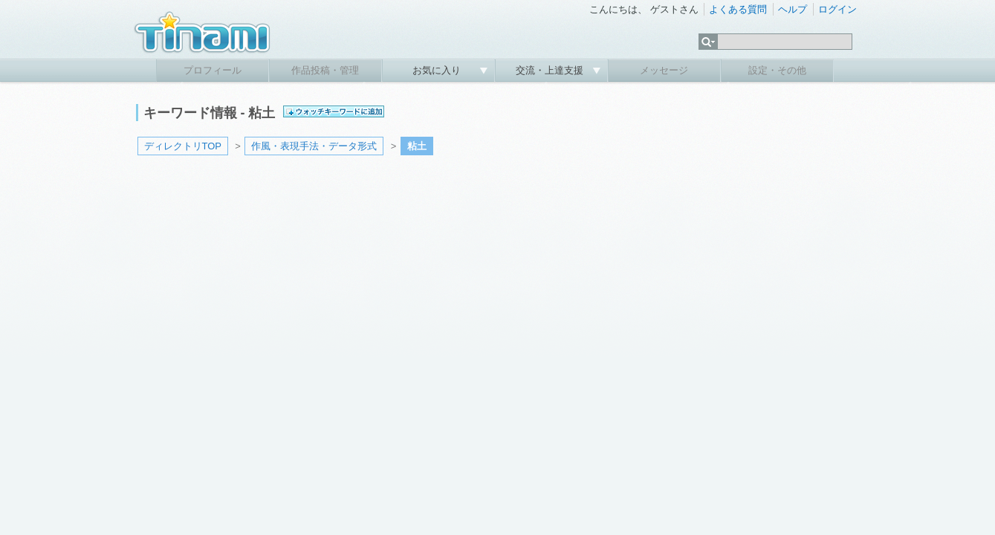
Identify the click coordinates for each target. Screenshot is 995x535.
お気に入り (438, 70)
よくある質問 (738, 9)
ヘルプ (792, 9)
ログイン (837, 9)
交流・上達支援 (551, 70)
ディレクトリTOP (183, 146)
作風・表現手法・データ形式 (314, 146)
